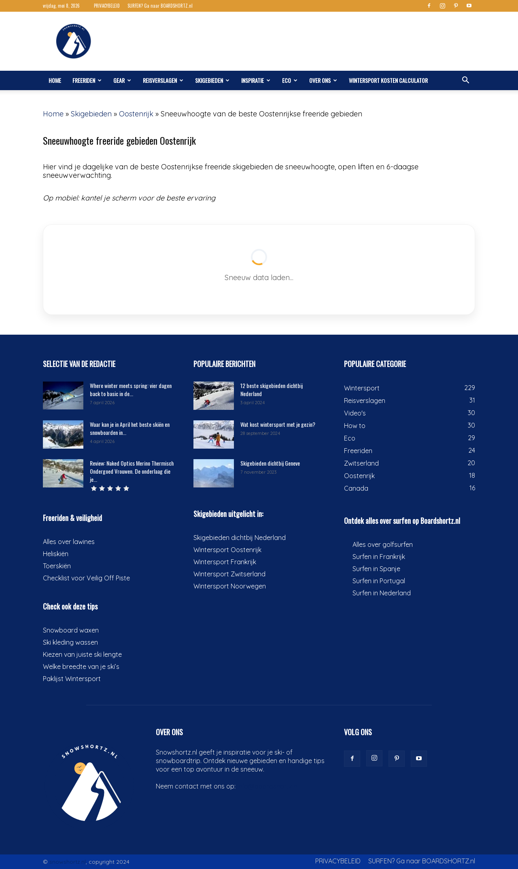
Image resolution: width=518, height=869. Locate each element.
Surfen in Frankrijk (378, 557)
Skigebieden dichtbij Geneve (270, 463)
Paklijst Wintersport (72, 679)
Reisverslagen (163, 80)
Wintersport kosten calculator (388, 80)
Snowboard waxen (71, 630)
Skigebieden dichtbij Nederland (239, 538)
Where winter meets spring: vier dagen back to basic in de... (131, 389)
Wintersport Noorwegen (229, 586)
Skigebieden (212, 80)
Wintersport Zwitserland (229, 574)
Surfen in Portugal (378, 581)
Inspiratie (255, 80)
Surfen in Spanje (376, 569)
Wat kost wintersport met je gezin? (277, 424)
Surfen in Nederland (381, 593)
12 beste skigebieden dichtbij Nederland (271, 389)
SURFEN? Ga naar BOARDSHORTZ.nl (160, 5)
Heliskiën (55, 554)
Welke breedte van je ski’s (81, 666)
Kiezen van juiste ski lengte (82, 654)
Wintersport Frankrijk (224, 562)
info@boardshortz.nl (267, 786)
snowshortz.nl (67, 861)
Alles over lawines (69, 542)
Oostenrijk (136, 113)
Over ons (323, 80)
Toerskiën (57, 566)
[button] (465, 80)
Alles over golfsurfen (382, 544)
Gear (122, 80)
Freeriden (87, 80)
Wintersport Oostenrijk (227, 550)
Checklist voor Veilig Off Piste (86, 578)
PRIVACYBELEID (107, 5)
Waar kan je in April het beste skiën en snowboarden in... (130, 428)
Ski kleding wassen (70, 642)
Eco (289, 80)
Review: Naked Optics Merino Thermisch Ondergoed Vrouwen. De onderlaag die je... (132, 471)
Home (55, 80)
